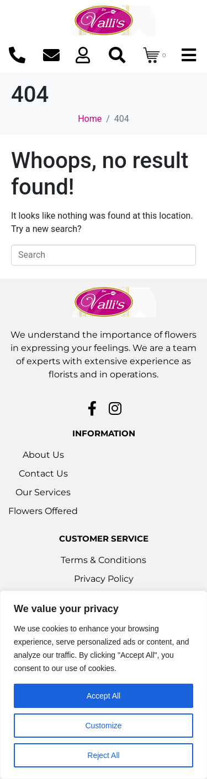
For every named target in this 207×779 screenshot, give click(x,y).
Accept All (103, 695)
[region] (103, 685)
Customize (103, 725)
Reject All (103, 755)
